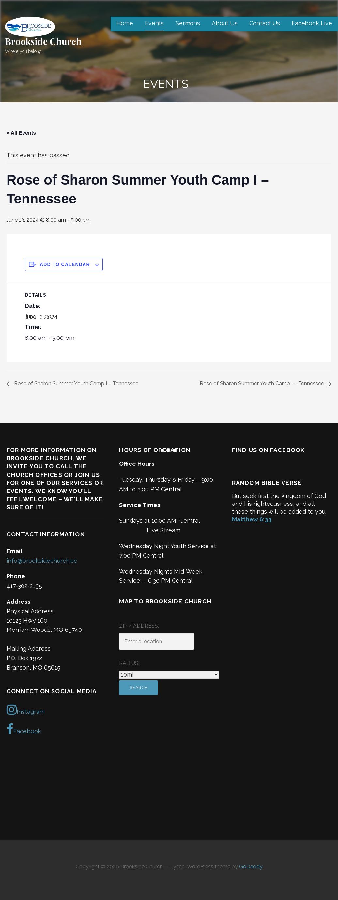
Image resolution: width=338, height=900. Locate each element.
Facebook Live (312, 23)
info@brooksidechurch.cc (42, 560)
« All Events (21, 133)
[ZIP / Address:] (156, 641)
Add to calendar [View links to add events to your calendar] (65, 264)
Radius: (129, 663)
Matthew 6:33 (252, 519)
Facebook (24, 729)
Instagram (26, 709)
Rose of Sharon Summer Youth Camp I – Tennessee (75, 384)
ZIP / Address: (139, 626)
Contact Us (264, 23)
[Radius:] (169, 675)
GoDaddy (251, 867)
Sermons (188, 23)
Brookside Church (43, 41)
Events (154, 23)
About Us (225, 23)
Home (124, 23)
